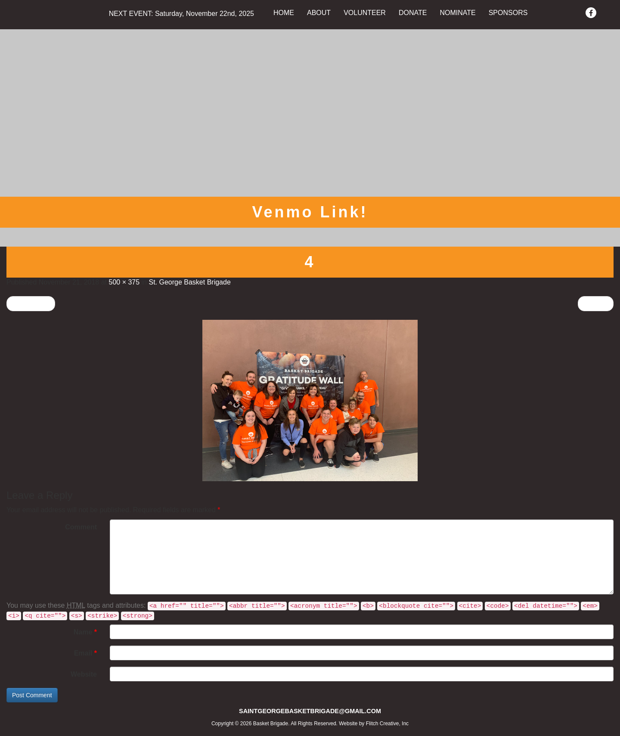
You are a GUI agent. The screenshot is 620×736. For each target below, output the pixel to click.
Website (84, 674)
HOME (283, 12)
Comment (81, 527)
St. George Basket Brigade (189, 282)
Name (85, 632)
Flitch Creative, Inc (387, 724)
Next (595, 303)
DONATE (413, 12)
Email (85, 653)
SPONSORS (508, 12)
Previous (31, 303)
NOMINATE (457, 12)
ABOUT (319, 12)
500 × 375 (124, 282)
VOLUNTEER (365, 12)
